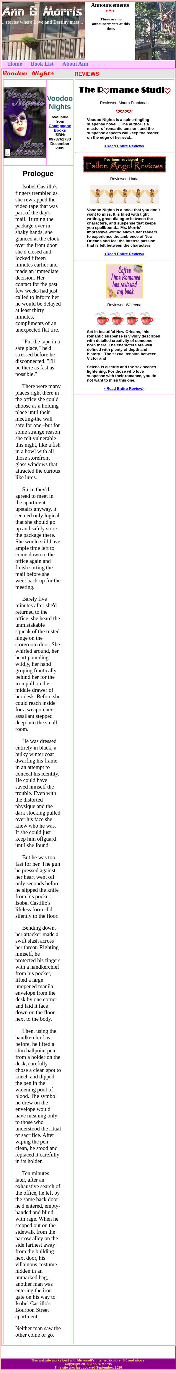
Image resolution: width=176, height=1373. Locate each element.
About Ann (75, 64)
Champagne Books (60, 128)
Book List (43, 64)
